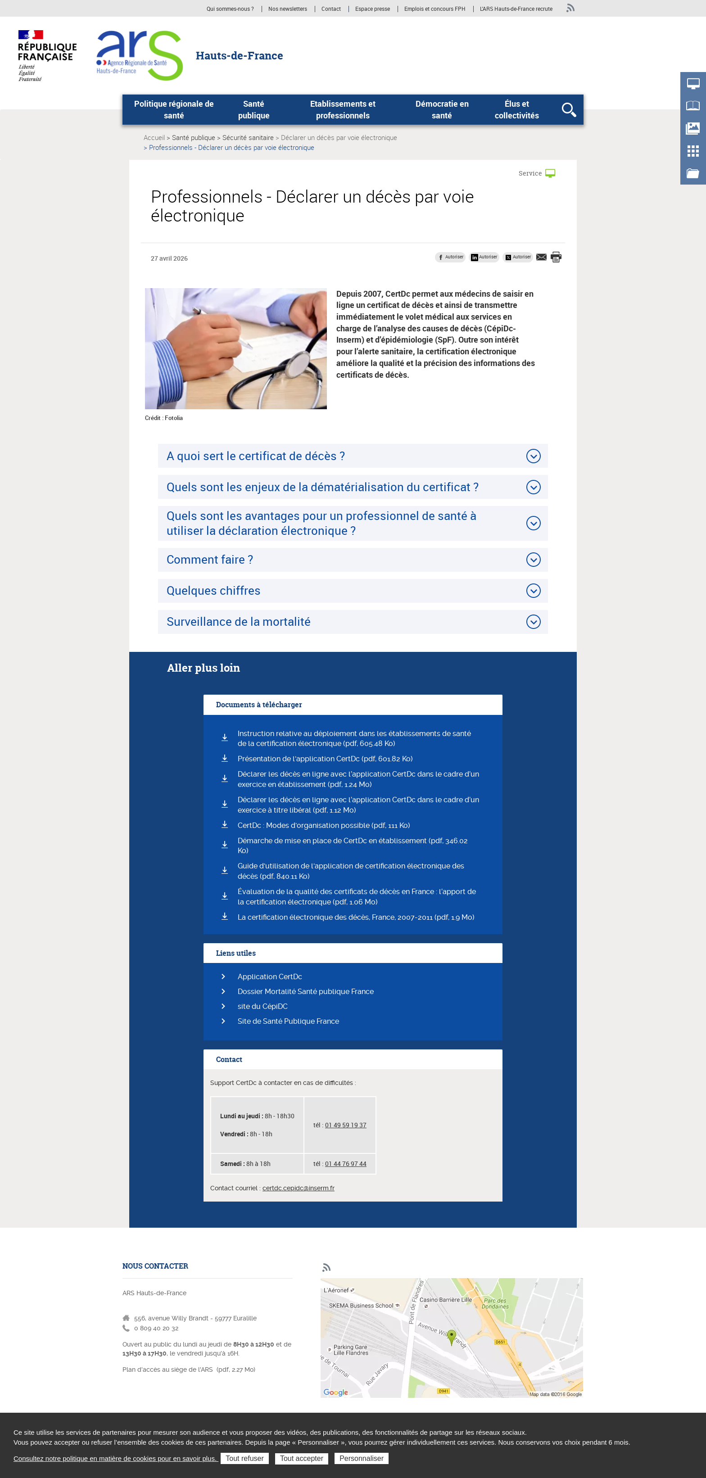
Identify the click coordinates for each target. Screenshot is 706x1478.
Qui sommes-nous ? (230, 9)
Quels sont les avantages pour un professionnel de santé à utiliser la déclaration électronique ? (321, 523)
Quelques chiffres (214, 590)
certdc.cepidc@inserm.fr (298, 1188)
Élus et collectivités (517, 109)
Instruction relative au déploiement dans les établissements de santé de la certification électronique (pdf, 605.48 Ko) (354, 738)
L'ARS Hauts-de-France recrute (516, 9)
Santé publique (254, 109)
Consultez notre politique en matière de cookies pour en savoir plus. (116, 1458)
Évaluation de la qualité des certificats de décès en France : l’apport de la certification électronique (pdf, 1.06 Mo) (357, 896)
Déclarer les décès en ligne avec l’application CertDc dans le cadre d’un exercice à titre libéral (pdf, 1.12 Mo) (358, 804)
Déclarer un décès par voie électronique (339, 137)
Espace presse (372, 9)
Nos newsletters (287, 9)
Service (530, 173)
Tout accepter (301, 1458)
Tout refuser (244, 1458)
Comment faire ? (210, 559)
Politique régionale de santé (174, 109)
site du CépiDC (263, 1006)
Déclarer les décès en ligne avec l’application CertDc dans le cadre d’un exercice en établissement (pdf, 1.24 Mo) (358, 779)
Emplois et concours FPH (435, 9)
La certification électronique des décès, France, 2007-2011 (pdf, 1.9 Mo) (356, 917)
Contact (331, 9)
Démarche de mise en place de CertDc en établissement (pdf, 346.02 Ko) (353, 845)
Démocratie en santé (442, 109)
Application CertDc (270, 976)
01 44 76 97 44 (346, 1163)
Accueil (154, 137)
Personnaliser (361, 1458)
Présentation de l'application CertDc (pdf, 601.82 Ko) (325, 759)
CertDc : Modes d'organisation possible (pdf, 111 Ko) (324, 825)
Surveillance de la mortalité (239, 621)
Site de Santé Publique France (288, 1021)
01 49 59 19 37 (346, 1125)
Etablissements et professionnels (343, 109)
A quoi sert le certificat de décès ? (256, 455)
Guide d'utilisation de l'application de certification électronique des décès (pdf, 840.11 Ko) (351, 871)
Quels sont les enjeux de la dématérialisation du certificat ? (323, 486)
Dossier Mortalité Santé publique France (306, 991)
